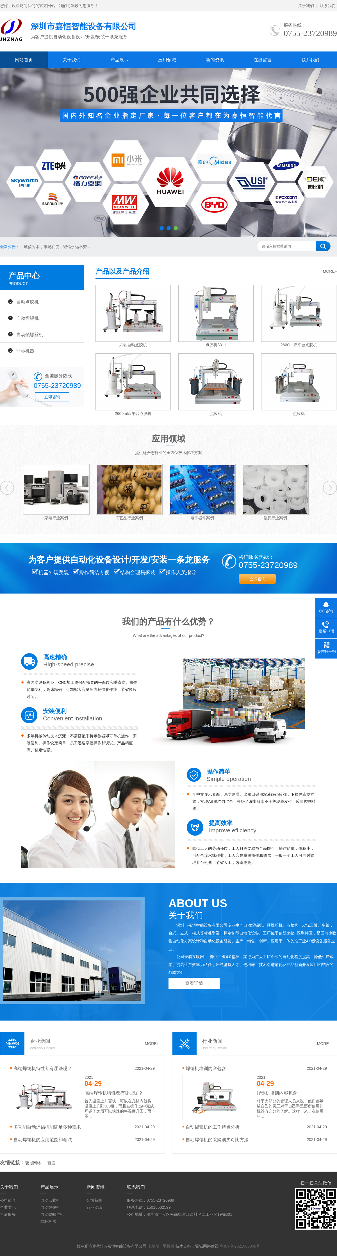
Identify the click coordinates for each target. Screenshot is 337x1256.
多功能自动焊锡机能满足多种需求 (47, 1126)
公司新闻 (94, 1200)
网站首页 (24, 59)
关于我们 (306, 5)
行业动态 (94, 1207)
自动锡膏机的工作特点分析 (213, 1126)
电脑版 (154, 1246)
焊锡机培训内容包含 (206, 1068)
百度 (51, 1163)
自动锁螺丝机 (29, 334)
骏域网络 (33, 1163)
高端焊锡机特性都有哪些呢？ (42, 1068)
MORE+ (330, 271)
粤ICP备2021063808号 (240, 1246)
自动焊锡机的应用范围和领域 (42, 1139)
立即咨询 (52, 397)
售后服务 (8, 1214)
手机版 (168, 1246)
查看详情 (194, 983)
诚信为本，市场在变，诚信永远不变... (57, 246)
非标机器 (25, 350)
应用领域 (167, 59)
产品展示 (119, 59)
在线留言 (263, 59)
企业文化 (8, 1207)
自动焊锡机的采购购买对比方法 (217, 1139)
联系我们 (328, 5)
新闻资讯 (215, 59)
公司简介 (8, 1200)
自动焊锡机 (27, 318)
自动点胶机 (27, 301)
